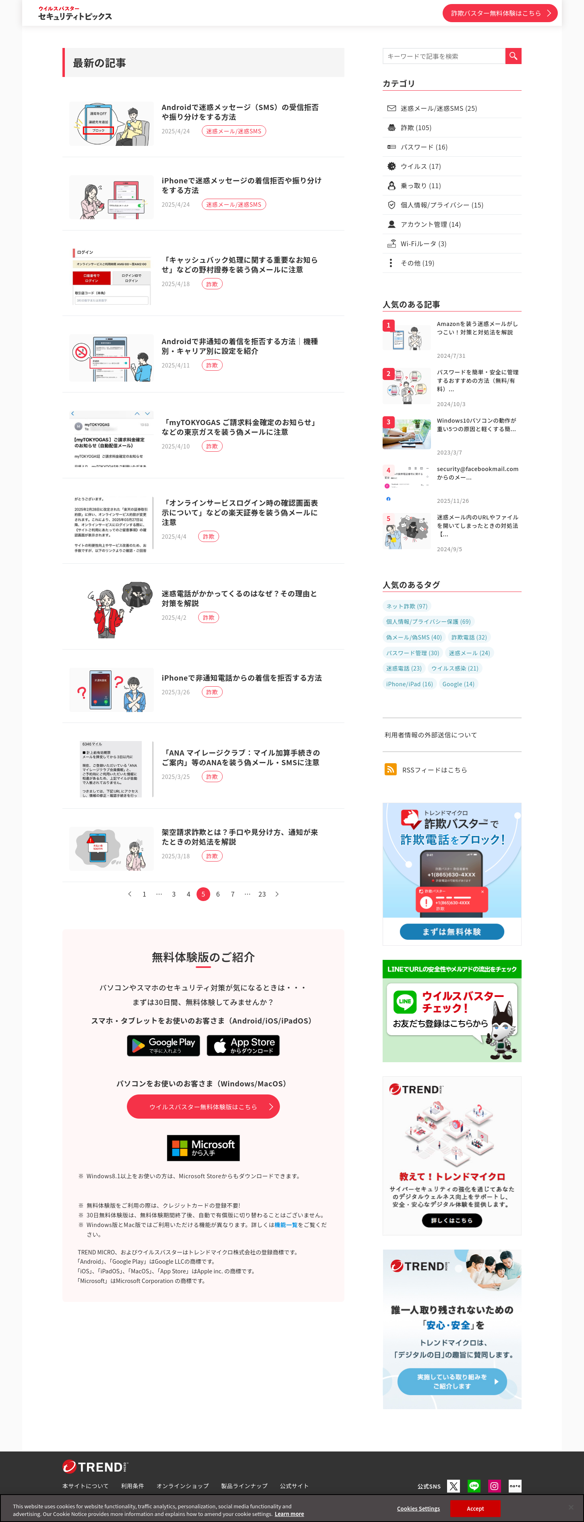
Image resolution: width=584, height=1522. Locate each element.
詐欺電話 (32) (469, 637)
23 (266, 882)
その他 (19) (418, 263)
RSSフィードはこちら (426, 769)
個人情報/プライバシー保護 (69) (428, 621)
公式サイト (294, 1486)
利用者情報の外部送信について (431, 734)
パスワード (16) (424, 147)
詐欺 (213, 289)
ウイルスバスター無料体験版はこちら (203, 1094)
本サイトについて (85, 1486)
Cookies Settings (418, 1508)
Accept (475, 1508)
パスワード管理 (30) (412, 653)
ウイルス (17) (421, 166)
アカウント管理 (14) (431, 224)
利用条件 (133, 1486)
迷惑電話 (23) (404, 668)
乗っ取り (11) (421, 185)
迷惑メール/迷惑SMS (235, 132)
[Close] (571, 1507)
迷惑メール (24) (469, 653)
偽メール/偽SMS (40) (414, 637)
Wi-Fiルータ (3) (424, 243)
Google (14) (459, 684)
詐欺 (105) (416, 127)
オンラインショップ (183, 1486)
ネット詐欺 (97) (407, 606)
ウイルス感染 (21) (455, 668)
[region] (292, 1508)
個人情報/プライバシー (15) (442, 205)
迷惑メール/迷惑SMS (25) (439, 108)
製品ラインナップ (244, 1486)
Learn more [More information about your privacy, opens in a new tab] (289, 1514)
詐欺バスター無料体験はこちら (496, 13)
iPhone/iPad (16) (409, 684)
